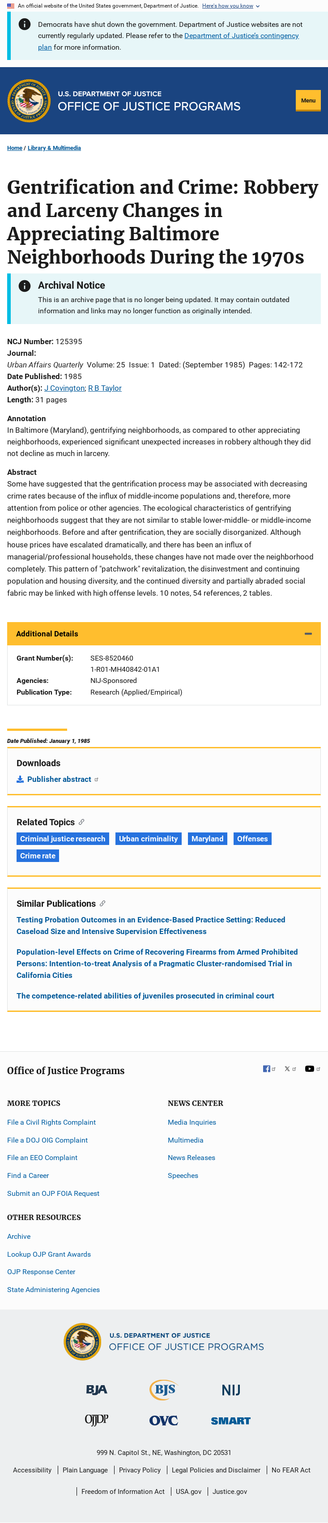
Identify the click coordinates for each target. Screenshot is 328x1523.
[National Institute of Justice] (231, 1386)
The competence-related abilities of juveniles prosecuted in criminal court (145, 995)
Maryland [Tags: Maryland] (208, 838)
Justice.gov (230, 1492)
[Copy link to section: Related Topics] (79, 821)
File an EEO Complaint (42, 1157)
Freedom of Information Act (123, 1492)
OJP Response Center (41, 1271)
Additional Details (47, 633)
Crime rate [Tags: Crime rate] (37, 855)
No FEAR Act (291, 1470)
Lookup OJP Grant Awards (49, 1254)
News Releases (191, 1157)
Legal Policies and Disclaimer (216, 1470)
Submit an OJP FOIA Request (53, 1193)
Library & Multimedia (54, 148)
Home (14, 148)
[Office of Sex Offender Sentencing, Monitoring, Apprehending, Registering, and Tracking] (231, 1418)
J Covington (64, 388)
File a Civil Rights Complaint (51, 1122)
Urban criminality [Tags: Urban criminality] (148, 838)
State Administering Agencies (53, 1289)
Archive (18, 1236)
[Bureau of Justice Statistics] (164, 1396)
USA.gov (188, 1492)
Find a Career (28, 1175)
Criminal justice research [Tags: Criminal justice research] (63, 838)
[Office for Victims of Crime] (163, 1420)
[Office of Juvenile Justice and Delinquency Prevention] (96, 1422)
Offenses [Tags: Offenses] (252, 838)
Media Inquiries (192, 1122)
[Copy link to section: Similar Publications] (100, 902)
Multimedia (186, 1140)
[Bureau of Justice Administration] (96, 1386)
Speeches (183, 1175)
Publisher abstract (63, 779)
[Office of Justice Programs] (29, 101)
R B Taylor (105, 388)
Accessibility (32, 1470)
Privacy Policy (140, 1470)
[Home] (149, 101)
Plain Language (85, 1470)
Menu (308, 100)
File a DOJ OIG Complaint (47, 1140)
